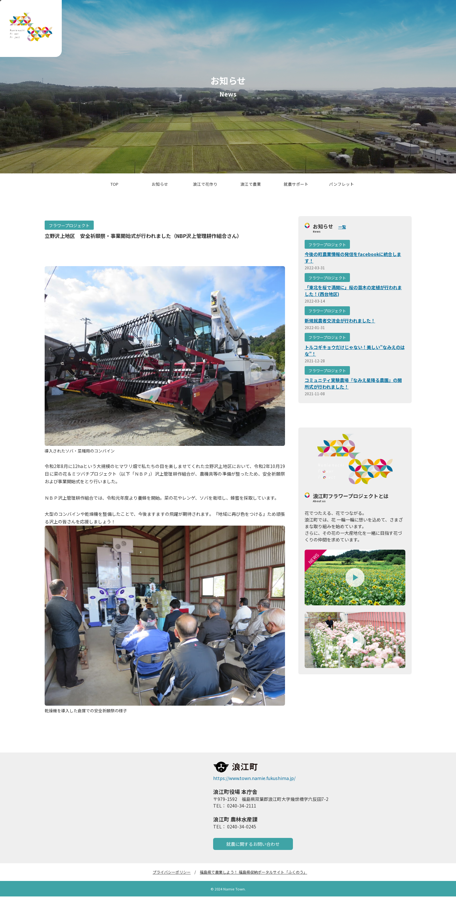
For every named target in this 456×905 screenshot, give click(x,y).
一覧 (342, 235)
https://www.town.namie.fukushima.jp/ (254, 786)
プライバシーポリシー (172, 880)
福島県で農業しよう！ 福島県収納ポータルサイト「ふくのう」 (253, 880)
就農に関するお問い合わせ (253, 852)
